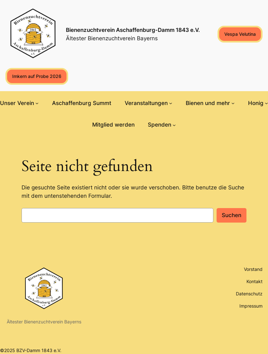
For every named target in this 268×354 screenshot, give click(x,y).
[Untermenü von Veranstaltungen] (170, 103)
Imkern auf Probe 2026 (36, 76)
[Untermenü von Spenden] (174, 124)
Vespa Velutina (240, 34)
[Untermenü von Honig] (266, 103)
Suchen (231, 215)
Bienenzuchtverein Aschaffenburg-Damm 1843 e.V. (133, 30)
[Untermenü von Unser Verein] (37, 103)
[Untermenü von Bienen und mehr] (233, 103)
